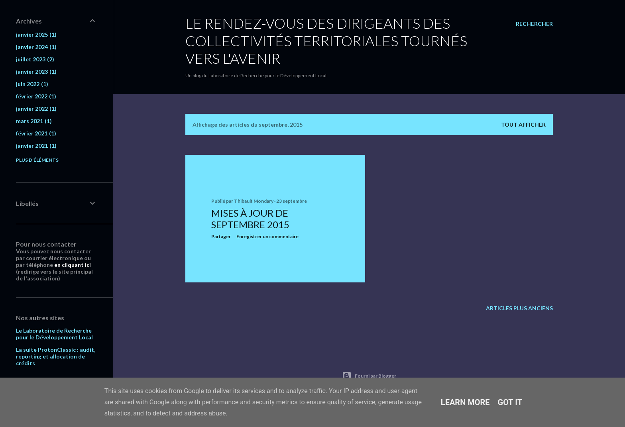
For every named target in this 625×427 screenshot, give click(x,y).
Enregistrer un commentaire (267, 236)
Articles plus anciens (519, 308)
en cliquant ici (72, 264)
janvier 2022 (36, 108)
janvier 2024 (36, 46)
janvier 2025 (36, 34)
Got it (510, 402)
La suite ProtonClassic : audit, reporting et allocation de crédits (55, 356)
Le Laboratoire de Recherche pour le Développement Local (54, 334)
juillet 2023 (35, 59)
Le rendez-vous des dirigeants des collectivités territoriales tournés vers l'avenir (326, 40)
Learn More (465, 402)
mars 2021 (34, 121)
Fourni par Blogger (369, 376)
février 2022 (36, 96)
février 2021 (36, 133)
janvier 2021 (36, 145)
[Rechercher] (534, 23)
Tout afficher (523, 124)
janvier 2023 (36, 71)
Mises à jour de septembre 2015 (250, 218)
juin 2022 (32, 83)
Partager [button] (221, 236)
